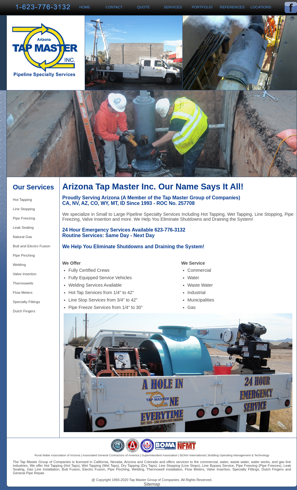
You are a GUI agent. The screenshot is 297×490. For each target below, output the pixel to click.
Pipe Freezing (24, 218)
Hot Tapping (22, 199)
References (232, 7)
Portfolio (202, 7)
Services (173, 7)
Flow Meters (22, 292)
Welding (19, 264)
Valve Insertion (24, 274)
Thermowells (23, 283)
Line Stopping (24, 209)
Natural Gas (22, 237)
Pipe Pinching (24, 255)
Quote (143, 7)
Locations (261, 7)
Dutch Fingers (24, 311)
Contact (113, 7)
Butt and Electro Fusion (31, 246)
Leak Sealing (23, 227)
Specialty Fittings (26, 302)
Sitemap (152, 484)
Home (84, 7)
